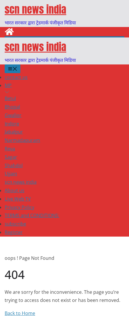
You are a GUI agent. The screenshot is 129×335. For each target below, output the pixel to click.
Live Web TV (18, 199)
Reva (10, 148)
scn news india (35, 9)
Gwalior (13, 115)
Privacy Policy (19, 207)
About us (14, 190)
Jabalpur (14, 132)
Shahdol (14, 165)
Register (14, 232)
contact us (16, 77)
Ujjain (11, 173)
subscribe (15, 224)
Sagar (11, 157)
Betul (10, 98)
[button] (64, 92)
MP (8, 85)
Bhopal (12, 107)
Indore (12, 123)
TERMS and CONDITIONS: (32, 215)
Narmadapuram (22, 140)
